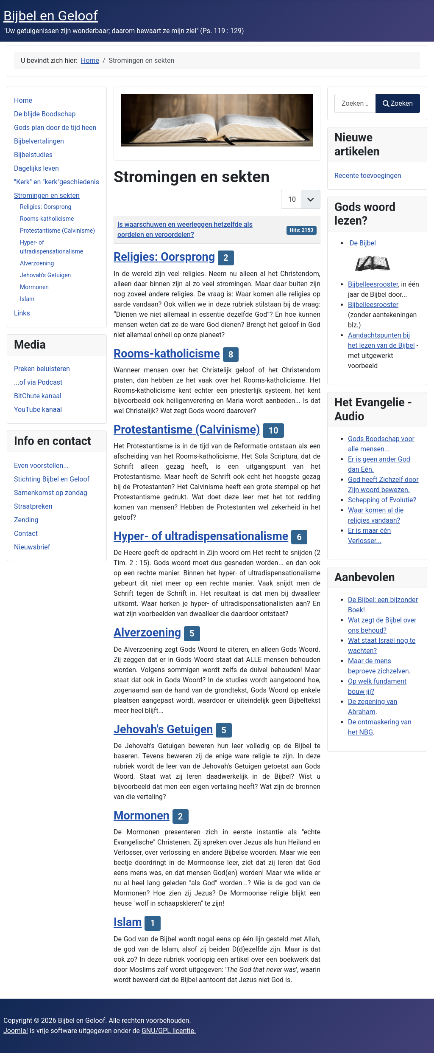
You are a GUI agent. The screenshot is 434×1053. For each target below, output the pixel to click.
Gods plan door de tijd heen (55, 128)
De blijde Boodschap (44, 114)
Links (22, 313)
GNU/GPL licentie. (169, 1031)
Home (23, 100)
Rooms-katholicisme (47, 218)
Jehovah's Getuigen (45, 275)
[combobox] (355, 103)
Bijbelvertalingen (39, 141)
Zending (26, 520)
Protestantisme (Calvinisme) (57, 230)
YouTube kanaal (38, 409)
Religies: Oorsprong (45, 206)
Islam (27, 299)
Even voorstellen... (41, 466)
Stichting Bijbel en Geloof (51, 479)
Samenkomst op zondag (50, 493)
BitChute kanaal (37, 396)
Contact (26, 533)
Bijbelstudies (33, 155)
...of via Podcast (38, 382)
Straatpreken (33, 506)
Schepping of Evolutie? (382, 500)
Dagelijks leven (36, 168)
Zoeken (398, 103)
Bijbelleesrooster (373, 284)
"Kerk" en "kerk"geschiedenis (56, 182)
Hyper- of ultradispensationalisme (201, 536)
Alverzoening (37, 263)
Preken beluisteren (42, 369)
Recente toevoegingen (367, 176)
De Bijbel (363, 243)
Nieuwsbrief (32, 547)
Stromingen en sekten (47, 195)
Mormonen (34, 287)
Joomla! (15, 1031)
